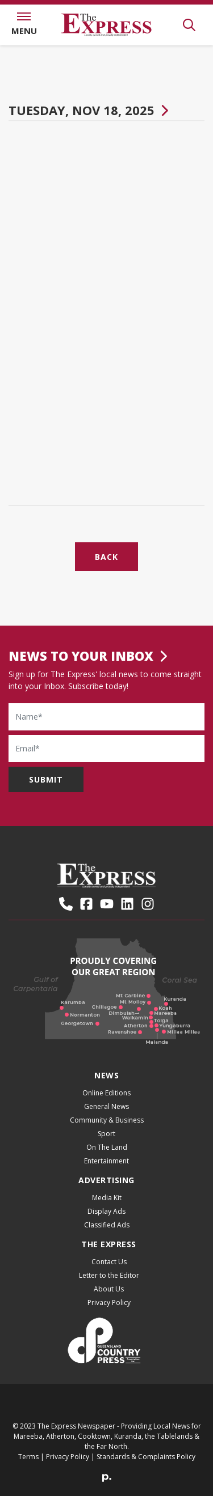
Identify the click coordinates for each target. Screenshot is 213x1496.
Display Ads (106, 1211)
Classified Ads (107, 1225)
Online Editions (106, 1093)
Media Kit (107, 1197)
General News (106, 1106)
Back (106, 556)
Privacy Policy (109, 1302)
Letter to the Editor (109, 1275)
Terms (28, 1456)
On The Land (106, 1147)
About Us (109, 1289)
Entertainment (106, 1161)
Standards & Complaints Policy (146, 1456)
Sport (106, 1133)
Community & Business (107, 1120)
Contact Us (109, 1261)
